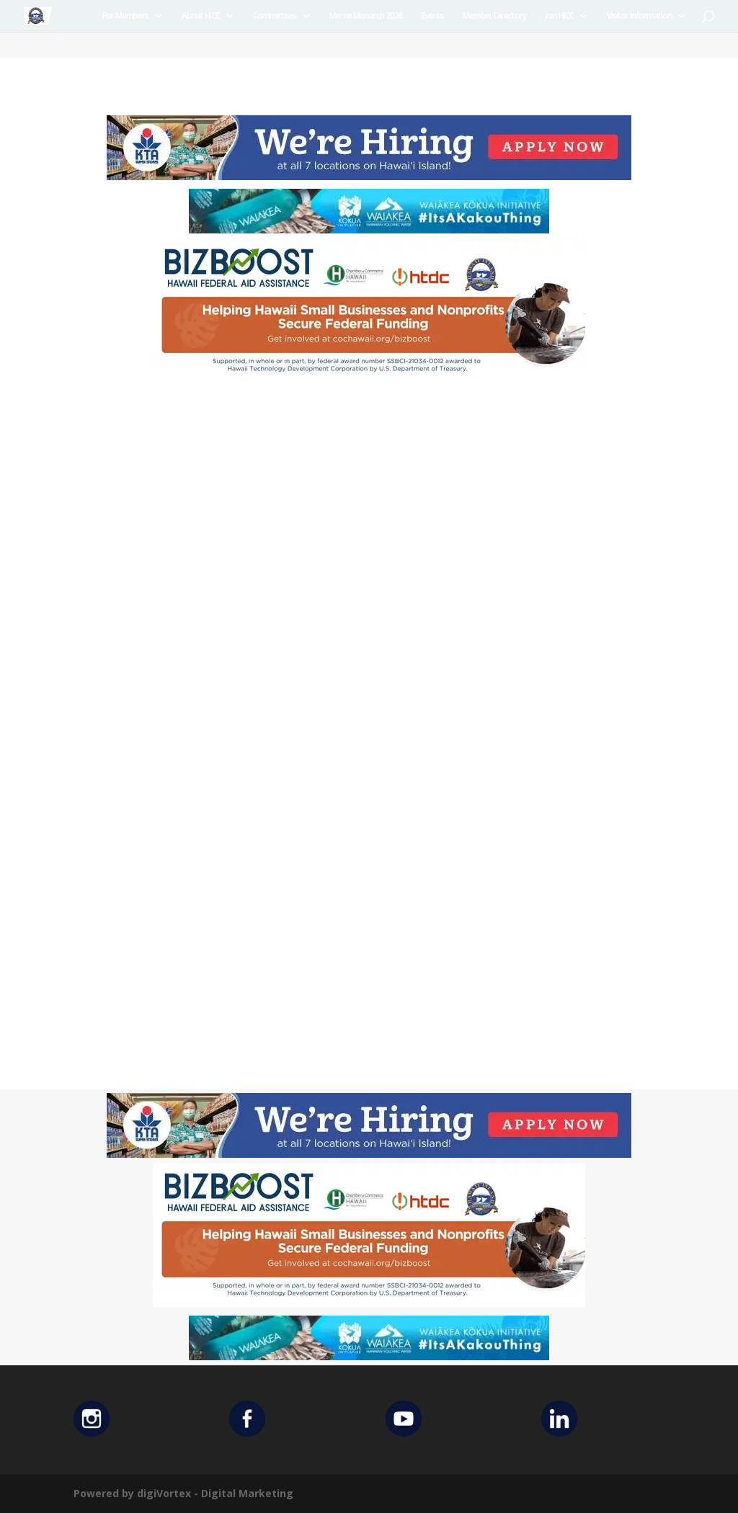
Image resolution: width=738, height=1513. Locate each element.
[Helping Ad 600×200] (369, 378)
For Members (125, 16)
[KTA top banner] (369, 176)
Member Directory (494, 16)
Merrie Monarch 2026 (366, 16)
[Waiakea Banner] (369, 229)
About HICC (201, 16)
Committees (274, 16)
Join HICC (559, 16)
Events (433, 16)
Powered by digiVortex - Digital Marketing (183, 1493)
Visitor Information (639, 16)
